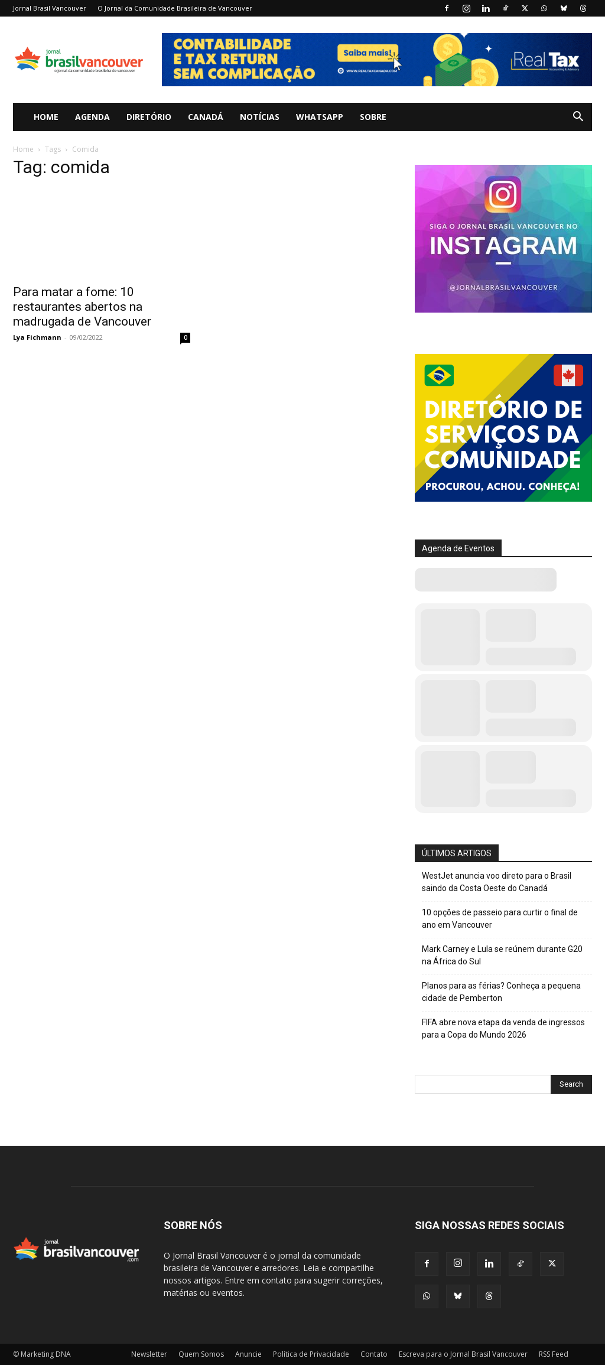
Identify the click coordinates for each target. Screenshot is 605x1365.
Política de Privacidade (311, 1354)
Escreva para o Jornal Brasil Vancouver (463, 1354)
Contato (374, 1354)
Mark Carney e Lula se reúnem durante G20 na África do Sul (502, 955)
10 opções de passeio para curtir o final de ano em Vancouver (500, 919)
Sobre (373, 116)
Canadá (205, 116)
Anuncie (248, 1354)
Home (46, 116)
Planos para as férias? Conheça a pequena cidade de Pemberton (501, 992)
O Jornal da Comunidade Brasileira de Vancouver (174, 8)
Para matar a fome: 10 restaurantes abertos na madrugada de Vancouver (82, 307)
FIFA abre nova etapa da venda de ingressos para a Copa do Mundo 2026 (503, 1028)
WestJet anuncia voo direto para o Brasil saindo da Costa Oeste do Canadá (496, 882)
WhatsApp (319, 116)
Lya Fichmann (37, 337)
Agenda (92, 116)
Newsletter (149, 1354)
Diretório (148, 116)
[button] (578, 118)
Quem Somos (201, 1354)
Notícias (259, 116)
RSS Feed (553, 1354)
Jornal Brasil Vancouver (49, 8)
